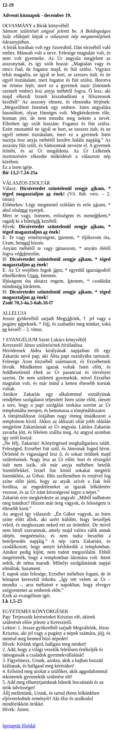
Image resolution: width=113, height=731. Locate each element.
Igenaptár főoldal (19, 725)
